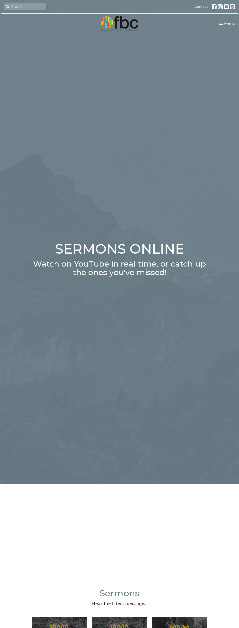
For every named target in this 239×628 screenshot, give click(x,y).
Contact (201, 7)
